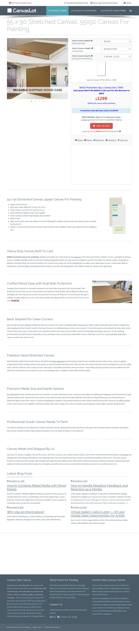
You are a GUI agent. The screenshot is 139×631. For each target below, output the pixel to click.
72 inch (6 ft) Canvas (23, 604)
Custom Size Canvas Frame (113, 10)
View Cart (124, 140)
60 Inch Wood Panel (57, 591)
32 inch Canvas (34, 597)
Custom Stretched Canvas (76, 3)
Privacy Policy (37, 627)
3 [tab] (39, 101)
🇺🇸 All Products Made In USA (20, 3)
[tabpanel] (37, 68)
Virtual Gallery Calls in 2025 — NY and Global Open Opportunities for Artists (98, 513)
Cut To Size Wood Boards (102, 611)
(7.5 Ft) (15, 394)
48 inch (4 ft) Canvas (29, 601)
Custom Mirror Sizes (121, 601)
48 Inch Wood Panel (80, 588)
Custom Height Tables (117, 604)
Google (74, 617)
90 (11, 394)
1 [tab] (31, 101)
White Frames (97, 591)
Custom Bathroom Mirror (102, 601)
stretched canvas (26, 588)
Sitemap (82, 610)
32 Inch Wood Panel (64, 588)
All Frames (103, 594)
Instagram (64, 617)
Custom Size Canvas (57, 10)
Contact (53, 613)
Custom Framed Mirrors (101, 598)
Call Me (127, 3)
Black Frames (104, 588)
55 (8, 394)
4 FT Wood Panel (66, 594)
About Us (60, 610)
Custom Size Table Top (107, 608)
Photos (89, 140)
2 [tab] (35, 101)
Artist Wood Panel (57, 585)
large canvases (58, 361)
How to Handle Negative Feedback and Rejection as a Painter (99, 487)
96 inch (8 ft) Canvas (21, 607)
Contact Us (112, 140)
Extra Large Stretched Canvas (104, 3)
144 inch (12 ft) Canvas (22, 613)
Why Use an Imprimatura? (25, 512)
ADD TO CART (101, 125)
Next (66, 68)
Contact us (85, 120)
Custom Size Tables (100, 604)
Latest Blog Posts (19, 473)
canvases (77, 257)
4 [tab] (43, 101)
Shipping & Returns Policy (52, 627)
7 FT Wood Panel (68, 597)
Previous (9, 68)
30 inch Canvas (22, 597)
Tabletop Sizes (123, 608)
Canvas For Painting (30, 616)
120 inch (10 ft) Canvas (22, 610)
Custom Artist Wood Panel (83, 10)
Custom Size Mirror (119, 598)
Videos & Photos (71, 610)
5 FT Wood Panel (80, 594)
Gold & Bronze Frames (120, 588)
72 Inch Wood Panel (73, 591)
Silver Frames (109, 591)
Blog (54, 617)
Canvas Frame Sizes (100, 585)
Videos (80, 140)
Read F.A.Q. (99, 140)
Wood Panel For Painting (74, 585)
